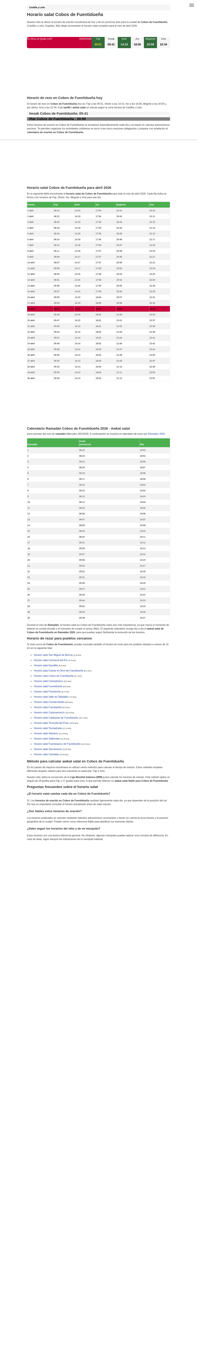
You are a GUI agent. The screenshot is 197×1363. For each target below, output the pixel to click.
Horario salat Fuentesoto (47, 691)
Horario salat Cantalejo (46, 754)
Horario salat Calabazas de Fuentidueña (56, 718)
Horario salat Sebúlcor (46, 733)
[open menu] (191, 5)
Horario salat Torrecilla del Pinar (51, 723)
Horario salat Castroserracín (49, 712)
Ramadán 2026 (156, 434)
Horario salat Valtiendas (47, 739)
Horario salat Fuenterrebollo (49, 702)
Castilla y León (37, 7)
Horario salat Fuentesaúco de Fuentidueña (57, 744)
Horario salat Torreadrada (48, 728)
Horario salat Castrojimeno (48, 681)
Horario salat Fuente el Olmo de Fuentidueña (58, 670)
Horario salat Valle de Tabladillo (51, 697)
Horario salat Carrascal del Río (51, 660)
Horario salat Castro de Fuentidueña (54, 676)
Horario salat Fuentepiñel (47, 707)
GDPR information (37, 855)
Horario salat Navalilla (46, 665)
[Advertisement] (98, 74)
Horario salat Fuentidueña (48, 686)
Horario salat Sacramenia (48, 749)
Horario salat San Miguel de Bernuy (53, 655)
